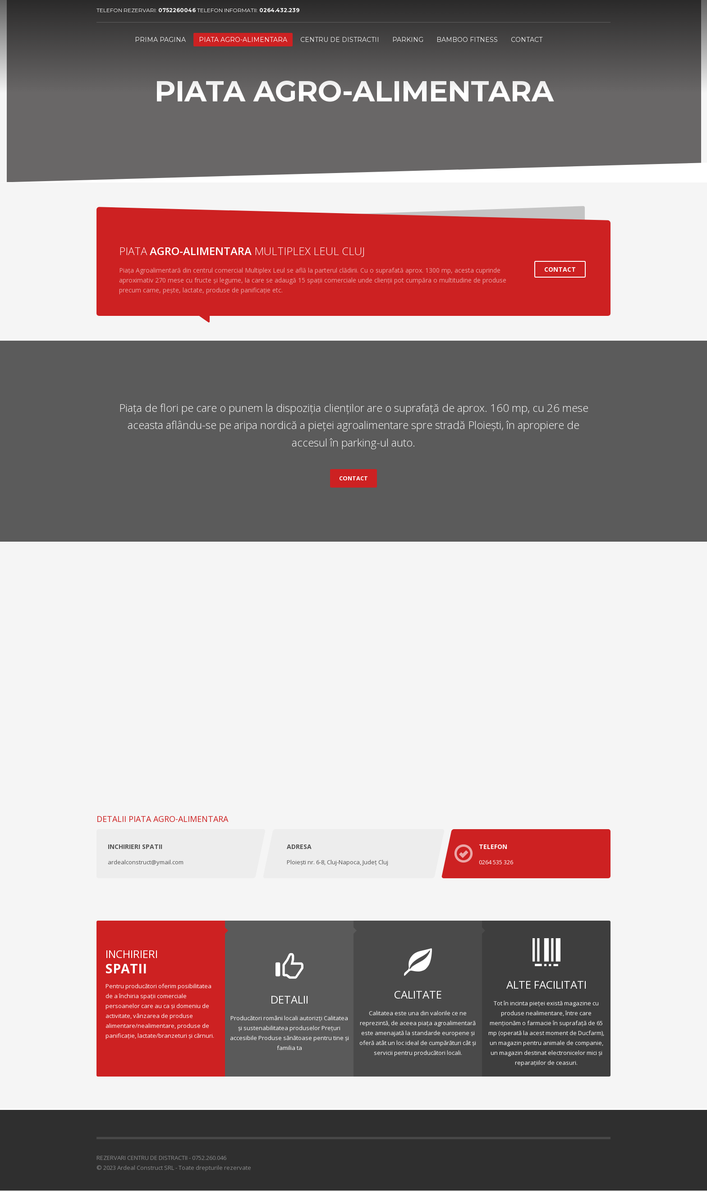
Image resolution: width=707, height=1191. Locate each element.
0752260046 (177, 10)
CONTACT (560, 269)
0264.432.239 (279, 10)
